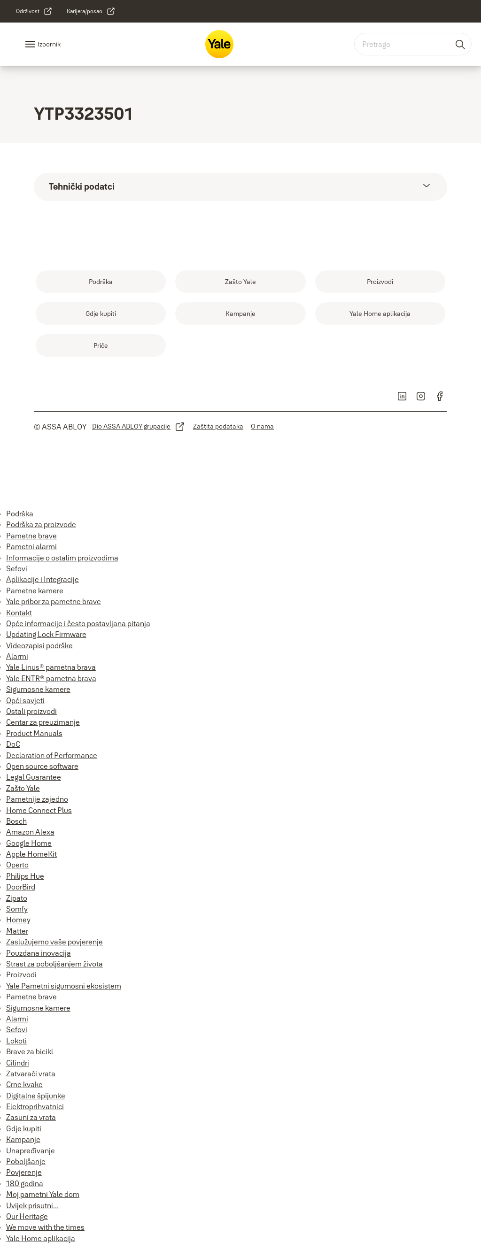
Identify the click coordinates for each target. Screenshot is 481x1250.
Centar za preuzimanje (43, 722)
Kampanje (23, 1139)
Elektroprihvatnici (35, 1106)
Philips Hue (25, 876)
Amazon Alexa (30, 831)
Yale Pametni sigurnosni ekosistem (63, 985)
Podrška (19, 513)
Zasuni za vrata (31, 1117)
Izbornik (49, 44)
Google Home (29, 843)
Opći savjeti (25, 700)
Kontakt (19, 612)
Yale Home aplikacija (40, 1238)
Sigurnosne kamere (38, 689)
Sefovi (16, 568)
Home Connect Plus (39, 810)
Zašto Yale (23, 788)
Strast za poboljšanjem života (54, 963)
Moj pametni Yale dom (42, 1194)
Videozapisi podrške (39, 645)
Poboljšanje (26, 1161)
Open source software (42, 766)
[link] (34, 11)
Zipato (16, 898)
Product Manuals (34, 733)
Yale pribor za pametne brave (53, 601)
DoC (13, 744)
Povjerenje (24, 1172)
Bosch (16, 821)
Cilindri (17, 1062)
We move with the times (45, 1227)
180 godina (24, 1183)
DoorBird (20, 886)
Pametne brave (31, 535)
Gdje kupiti (23, 1128)
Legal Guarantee (33, 777)
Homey (18, 919)
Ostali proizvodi (31, 711)
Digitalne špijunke (35, 1095)
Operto (17, 864)
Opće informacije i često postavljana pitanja (78, 623)
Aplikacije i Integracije (42, 579)
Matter (17, 931)
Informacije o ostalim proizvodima (62, 557)
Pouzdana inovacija (38, 953)
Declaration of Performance (51, 755)
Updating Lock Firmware (46, 634)
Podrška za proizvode (41, 524)
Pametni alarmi (31, 546)
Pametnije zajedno (37, 799)
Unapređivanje (30, 1150)
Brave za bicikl (29, 1051)
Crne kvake (24, 1084)
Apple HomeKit (31, 854)
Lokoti (16, 1040)
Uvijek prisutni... (32, 1205)
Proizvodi (21, 974)
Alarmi (17, 656)
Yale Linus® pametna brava (51, 667)
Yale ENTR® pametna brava (51, 678)
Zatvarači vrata (30, 1073)
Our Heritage (27, 1216)
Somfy (17, 908)
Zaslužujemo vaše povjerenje (54, 941)
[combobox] (413, 44)
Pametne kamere (34, 590)
